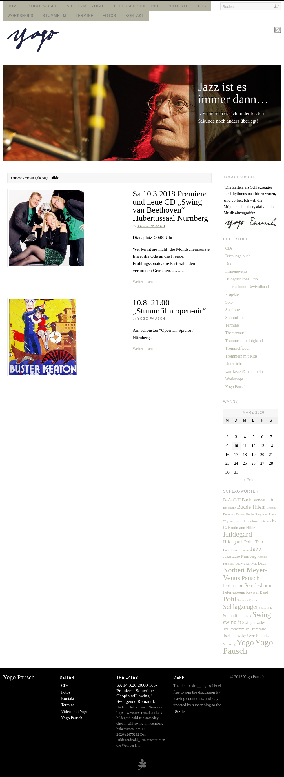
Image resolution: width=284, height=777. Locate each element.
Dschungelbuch (237, 256)
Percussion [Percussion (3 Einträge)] (233, 585)
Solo (229, 302)
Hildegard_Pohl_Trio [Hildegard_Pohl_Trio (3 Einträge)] (243, 541)
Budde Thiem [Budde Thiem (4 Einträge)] (251, 507)
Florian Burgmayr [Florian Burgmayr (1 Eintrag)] (257, 514)
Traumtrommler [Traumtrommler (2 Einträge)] (236, 629)
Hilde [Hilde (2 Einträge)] (250, 528)
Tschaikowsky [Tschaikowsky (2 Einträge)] (234, 636)
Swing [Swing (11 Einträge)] (261, 615)
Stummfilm (54, 16)
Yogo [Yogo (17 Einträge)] (245, 642)
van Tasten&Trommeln (244, 371)
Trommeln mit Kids (241, 356)
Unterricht (233, 364)
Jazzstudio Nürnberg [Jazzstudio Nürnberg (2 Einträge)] (239, 556)
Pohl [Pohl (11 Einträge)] (229, 599)
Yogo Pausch (43, 6)
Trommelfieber (237, 348)
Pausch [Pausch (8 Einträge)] (250, 578)
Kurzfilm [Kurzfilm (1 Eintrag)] (228, 563)
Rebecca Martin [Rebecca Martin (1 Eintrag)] (247, 600)
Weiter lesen (145, 282)
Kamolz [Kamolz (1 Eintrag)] (262, 556)
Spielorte (232, 310)
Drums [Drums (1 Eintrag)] (240, 514)
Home (13, 6)
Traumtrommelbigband (244, 341)
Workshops (20, 16)
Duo (228, 264)
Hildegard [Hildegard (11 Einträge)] (237, 534)
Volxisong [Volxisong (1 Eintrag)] (229, 644)
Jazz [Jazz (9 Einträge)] (256, 548)
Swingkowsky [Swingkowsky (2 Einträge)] (253, 623)
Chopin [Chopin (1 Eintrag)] (271, 507)
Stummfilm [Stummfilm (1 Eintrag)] (266, 608)
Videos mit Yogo (85, 6)
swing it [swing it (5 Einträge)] (232, 622)
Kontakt (134, 16)
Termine (85, 16)
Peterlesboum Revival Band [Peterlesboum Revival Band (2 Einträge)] (245, 592)
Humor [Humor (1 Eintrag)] (244, 550)
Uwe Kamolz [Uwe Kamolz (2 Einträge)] (258, 636)
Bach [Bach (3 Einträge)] (246, 499)
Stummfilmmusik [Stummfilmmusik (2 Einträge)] (237, 616)
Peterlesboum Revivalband (247, 286)
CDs (202, 6)
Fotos (109, 16)
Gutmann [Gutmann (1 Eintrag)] (265, 521)
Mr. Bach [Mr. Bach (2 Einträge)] (258, 563)
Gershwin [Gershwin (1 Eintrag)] (252, 521)
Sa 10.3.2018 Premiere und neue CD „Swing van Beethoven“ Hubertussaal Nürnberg (170, 205)
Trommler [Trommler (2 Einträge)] (258, 629)
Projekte (178, 6)
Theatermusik (236, 333)
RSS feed (181, 711)
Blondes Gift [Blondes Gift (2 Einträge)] (262, 500)
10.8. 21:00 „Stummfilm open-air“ (169, 306)
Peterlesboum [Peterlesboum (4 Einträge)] (258, 585)
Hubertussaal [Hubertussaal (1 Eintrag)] (231, 550)
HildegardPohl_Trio (135, 6)
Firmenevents (236, 271)
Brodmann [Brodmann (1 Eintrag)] (229, 507)
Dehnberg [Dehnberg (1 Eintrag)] (229, 514)
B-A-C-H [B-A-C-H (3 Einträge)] (232, 499)
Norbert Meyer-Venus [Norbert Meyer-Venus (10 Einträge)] (245, 573)
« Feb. (249, 480)
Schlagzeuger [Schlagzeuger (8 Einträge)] (240, 606)
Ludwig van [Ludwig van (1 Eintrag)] (242, 563)
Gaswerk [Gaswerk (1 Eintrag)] (239, 521)
